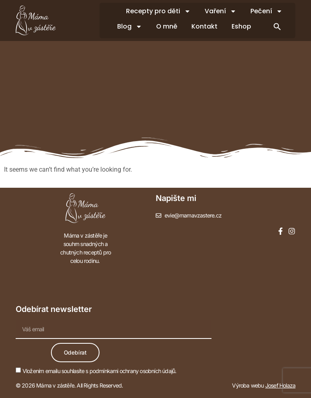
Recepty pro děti (158, 11)
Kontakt (204, 26)
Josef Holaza (280, 385)
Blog (129, 26)
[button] (277, 26)
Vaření (220, 11)
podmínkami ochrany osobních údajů (132, 370)
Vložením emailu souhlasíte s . (99, 370)
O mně (166, 26)
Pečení (266, 11)
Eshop (241, 26)
